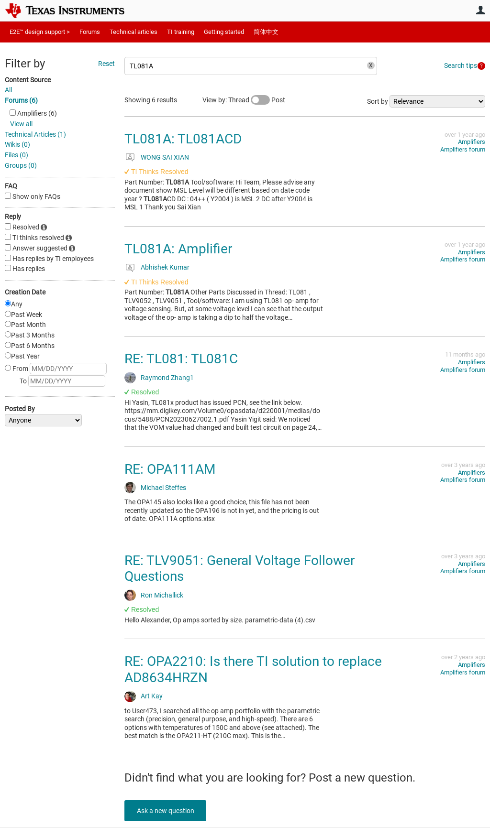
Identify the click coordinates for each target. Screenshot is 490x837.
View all (21, 124)
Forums (89, 31)
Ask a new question (167, 811)
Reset (106, 63)
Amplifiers (471, 141)
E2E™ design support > (40, 31)
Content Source (28, 80)
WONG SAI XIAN (165, 157)
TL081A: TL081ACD (183, 139)
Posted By (20, 409)
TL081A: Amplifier (178, 249)
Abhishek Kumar (165, 267)
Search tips (460, 65)
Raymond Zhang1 (167, 377)
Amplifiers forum (462, 149)
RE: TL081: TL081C (181, 359)
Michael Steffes (163, 487)
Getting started (224, 31)
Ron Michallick (162, 595)
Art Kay (152, 696)
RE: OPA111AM (169, 469)
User (480, 10)
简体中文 (266, 31)
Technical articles (133, 31)
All (8, 90)
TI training (180, 31)
